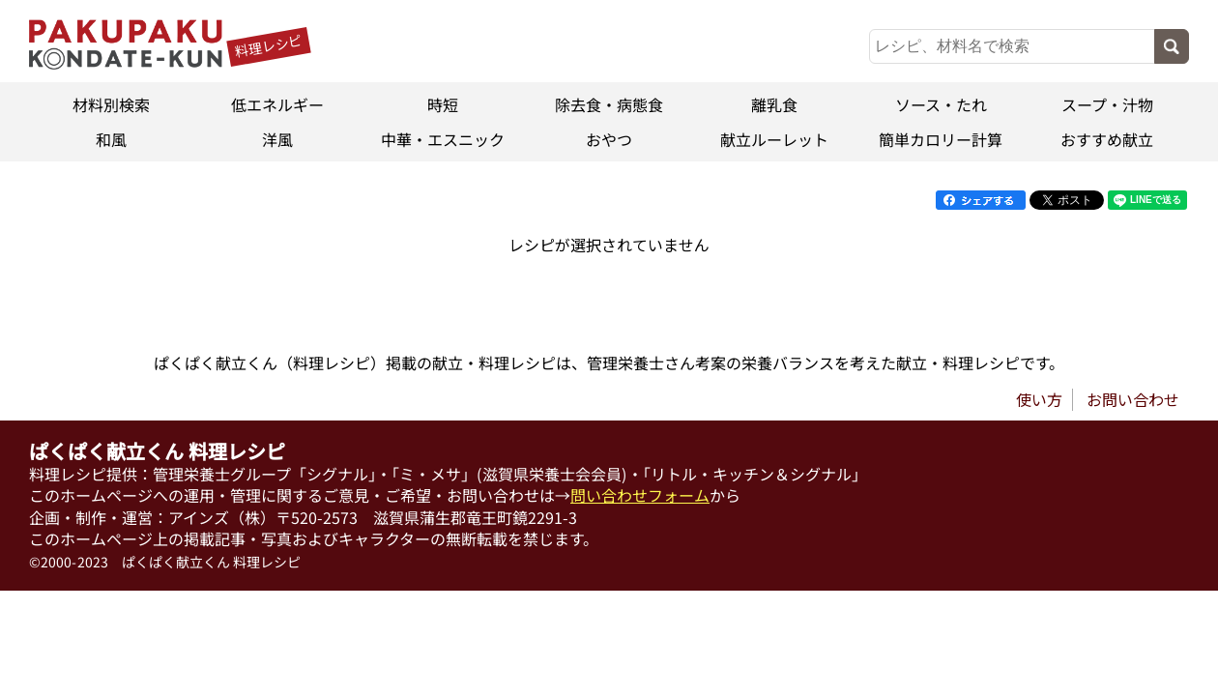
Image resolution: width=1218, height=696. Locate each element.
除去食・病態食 (609, 104)
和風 (111, 139)
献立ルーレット (775, 139)
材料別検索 (111, 104)
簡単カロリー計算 (940, 139)
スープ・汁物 (1106, 104)
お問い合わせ (1133, 399)
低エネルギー (277, 104)
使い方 (1039, 399)
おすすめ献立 (1106, 139)
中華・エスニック (443, 139)
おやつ (609, 139)
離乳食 (775, 104)
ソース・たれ (941, 104)
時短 (442, 104)
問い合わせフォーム (640, 495)
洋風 (277, 139)
